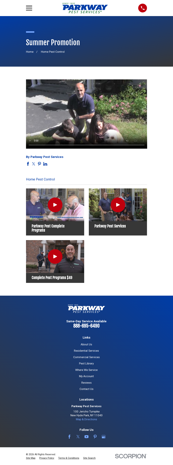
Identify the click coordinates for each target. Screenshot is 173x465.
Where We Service (86, 370)
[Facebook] (69, 437)
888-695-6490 (86, 326)
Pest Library (86, 363)
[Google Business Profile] (104, 437)
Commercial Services (86, 357)
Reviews (86, 382)
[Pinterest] (95, 437)
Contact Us (86, 389)
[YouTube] (86, 437)
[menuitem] (30, 458)
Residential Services (86, 350)
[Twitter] (78, 437)
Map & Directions (86, 419)
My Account (86, 376)
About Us (86, 344)
